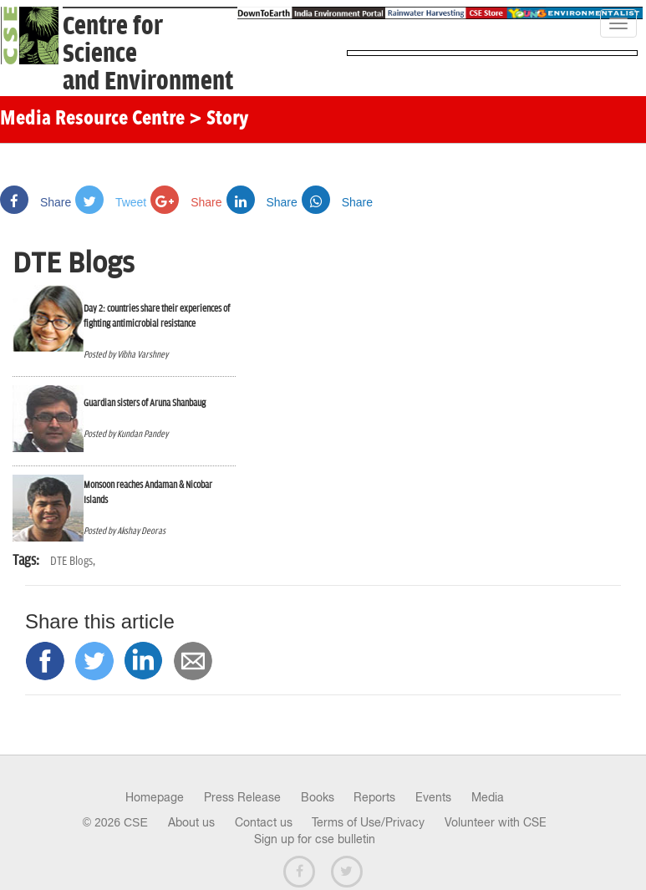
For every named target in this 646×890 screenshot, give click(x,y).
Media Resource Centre (92, 119)
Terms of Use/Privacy (368, 822)
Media (487, 797)
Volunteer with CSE (496, 822)
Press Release (242, 797)
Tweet (110, 202)
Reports (374, 797)
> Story (218, 119)
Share (35, 202)
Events (433, 797)
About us (191, 822)
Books (317, 797)
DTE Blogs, (72, 561)
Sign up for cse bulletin (314, 839)
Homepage (154, 797)
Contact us (263, 822)
